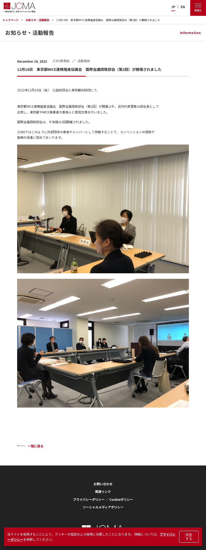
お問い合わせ (103, 484)
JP (173, 6)
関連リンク (103, 491)
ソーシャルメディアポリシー (103, 507)
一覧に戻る (35, 446)
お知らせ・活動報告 (37, 20)
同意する (188, 536)
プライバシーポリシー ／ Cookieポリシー (103, 499)
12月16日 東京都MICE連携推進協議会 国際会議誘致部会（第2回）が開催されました (108, 20)
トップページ (10, 20)
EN (183, 6)
